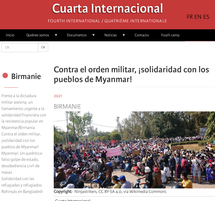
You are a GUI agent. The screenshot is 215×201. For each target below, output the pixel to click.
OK (43, 47)
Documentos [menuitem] (78, 37)
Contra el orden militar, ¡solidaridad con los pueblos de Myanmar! (21, 140)
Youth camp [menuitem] (170, 35)
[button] (150, 53)
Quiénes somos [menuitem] (39, 37)
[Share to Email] (142, 53)
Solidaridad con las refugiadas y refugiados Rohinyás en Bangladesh (22, 185)
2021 (58, 95)
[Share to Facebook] (118, 53)
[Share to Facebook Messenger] (134, 53)
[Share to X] (126, 53)
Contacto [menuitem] (142, 35)
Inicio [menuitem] (10, 35)
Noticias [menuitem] (112, 37)
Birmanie (67, 106)
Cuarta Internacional (107, 10)
